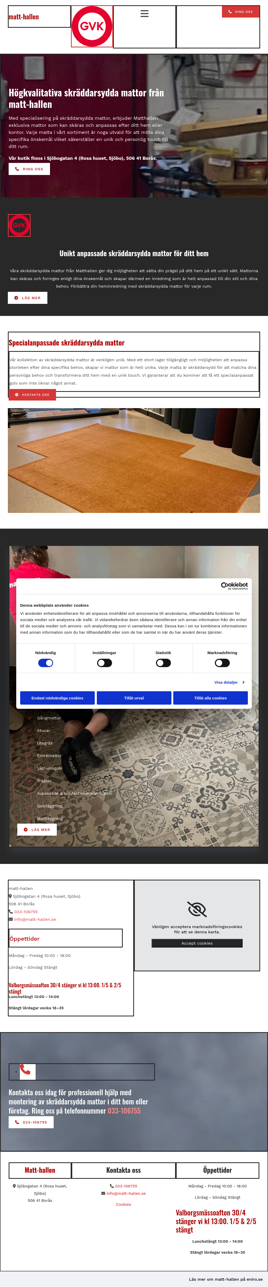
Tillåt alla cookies (210, 698)
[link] (197, 909)
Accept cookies (197, 943)
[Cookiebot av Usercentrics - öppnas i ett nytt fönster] (225, 586)
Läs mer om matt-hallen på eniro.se (226, 1279)
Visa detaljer (226, 682)
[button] (240, 12)
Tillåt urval (134, 698)
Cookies (123, 1204)
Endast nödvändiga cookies (57, 698)
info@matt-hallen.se (35, 919)
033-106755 (25, 911)
